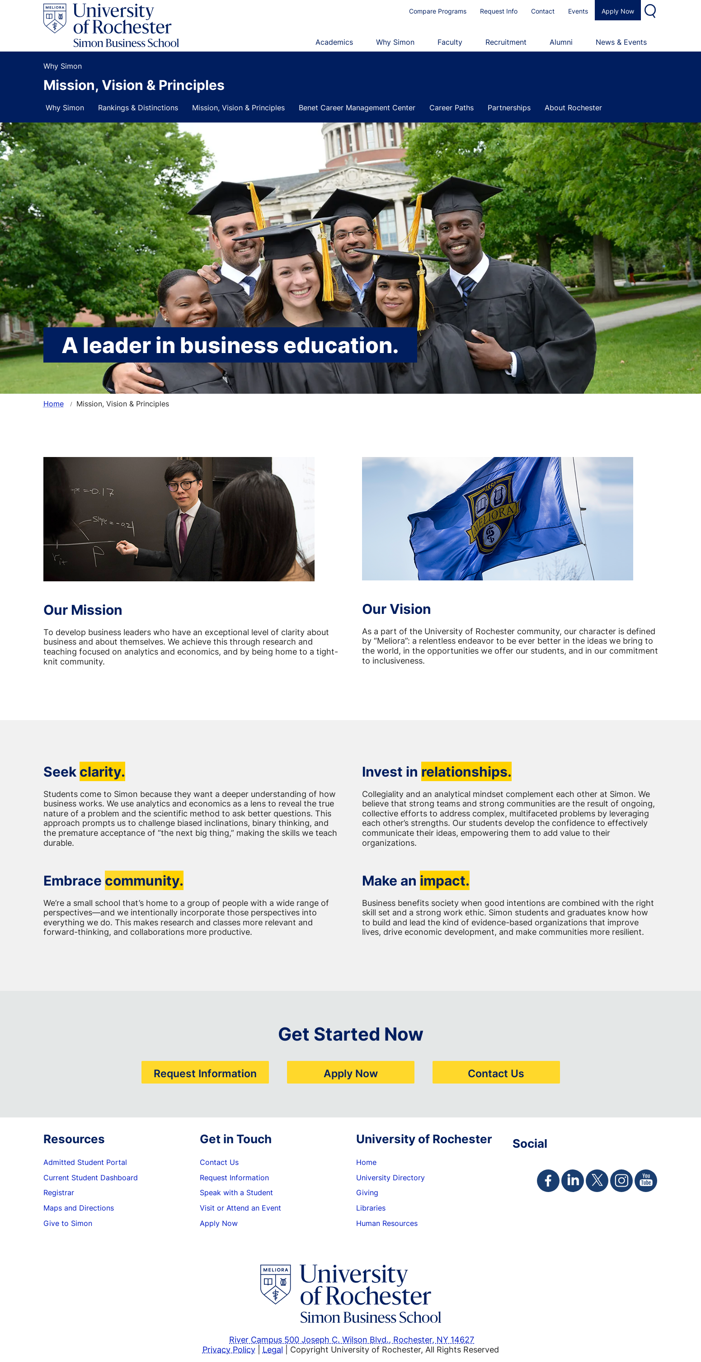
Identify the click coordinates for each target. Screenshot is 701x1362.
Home (53, 404)
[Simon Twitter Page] (597, 1180)
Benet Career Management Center (357, 108)
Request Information (205, 1073)
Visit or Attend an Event (240, 1208)
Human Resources (387, 1223)
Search (651, 10)
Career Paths (451, 108)
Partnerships (509, 108)
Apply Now (618, 11)
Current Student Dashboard (90, 1178)
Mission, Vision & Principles (238, 108)
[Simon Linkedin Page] (572, 1180)
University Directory (390, 1178)
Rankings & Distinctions (138, 108)
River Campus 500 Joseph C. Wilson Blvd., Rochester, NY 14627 (351, 1339)
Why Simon (65, 108)
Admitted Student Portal (85, 1162)
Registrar (58, 1192)
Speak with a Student (236, 1192)
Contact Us (496, 1073)
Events (578, 11)
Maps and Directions (78, 1208)
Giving (367, 1192)
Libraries (371, 1208)
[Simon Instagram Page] (621, 1180)
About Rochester (573, 108)
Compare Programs (437, 11)
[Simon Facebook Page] (548, 1180)
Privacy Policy (228, 1349)
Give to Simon (67, 1223)
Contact (543, 11)
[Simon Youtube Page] (646, 1180)
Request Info (499, 11)
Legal (273, 1349)
